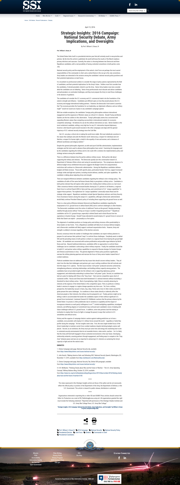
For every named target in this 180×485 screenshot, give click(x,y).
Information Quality (36, 460)
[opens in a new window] (129, 4)
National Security (96, 430)
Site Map (79, 455)
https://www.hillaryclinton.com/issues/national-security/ (77, 364)
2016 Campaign (83, 430)
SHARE (86, 421)
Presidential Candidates (66, 435)
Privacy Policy (57, 455)
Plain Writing (57, 453)
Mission (35, 453)
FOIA (35, 455)
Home (38, 16)
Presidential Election (65, 432)
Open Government (35, 465)
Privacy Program (57, 458)
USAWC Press (115, 16)
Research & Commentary (87, 16)
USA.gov (57, 462)
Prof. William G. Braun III (67, 430)
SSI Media (103, 16)
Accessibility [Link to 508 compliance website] (36, 458)
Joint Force (78, 432)
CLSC (57, 16)
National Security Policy (112, 430)
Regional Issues (69, 16)
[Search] (137, 11)
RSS (79, 453)
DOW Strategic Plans (57, 460)
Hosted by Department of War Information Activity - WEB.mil (74, 479)
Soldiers (88, 432)
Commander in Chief (100, 432)
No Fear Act (35, 462)
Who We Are (47, 16)
